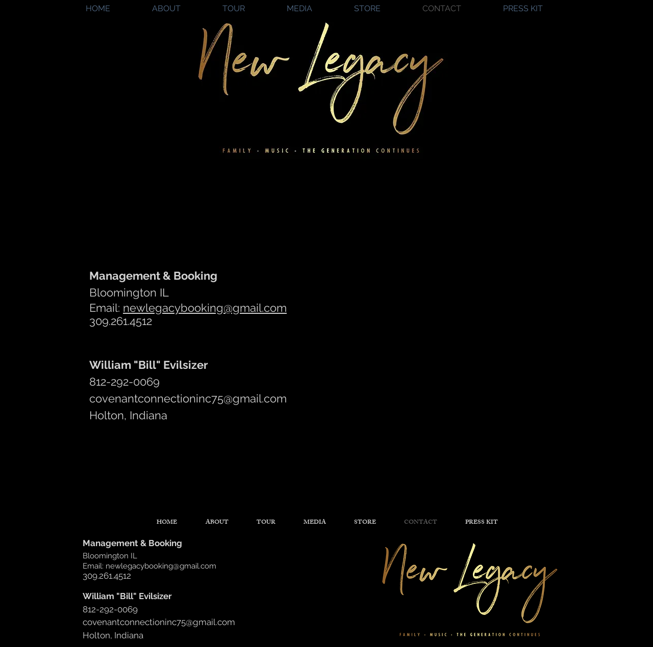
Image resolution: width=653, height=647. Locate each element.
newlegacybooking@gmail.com (205, 307)
